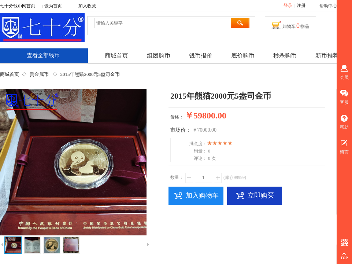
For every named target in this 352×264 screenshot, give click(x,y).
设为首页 (53, 5)
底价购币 (243, 55)
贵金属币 (39, 74)
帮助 (323, 5)
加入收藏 (87, 5)
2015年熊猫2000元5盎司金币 (90, 74)
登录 (288, 5)
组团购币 (158, 55)
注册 (301, 5)
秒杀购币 (285, 55)
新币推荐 (327, 55)
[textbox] (162, 23)
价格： (177, 117)
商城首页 (9, 74)
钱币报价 (200, 55)
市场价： (180, 130)
